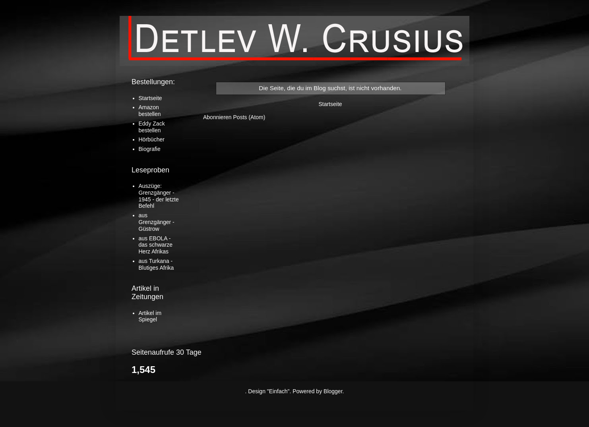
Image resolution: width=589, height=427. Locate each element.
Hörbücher (152, 139)
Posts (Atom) (249, 117)
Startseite (330, 104)
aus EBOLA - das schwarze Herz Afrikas (156, 245)
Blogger (333, 391)
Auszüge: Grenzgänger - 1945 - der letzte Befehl (159, 196)
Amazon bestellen (150, 110)
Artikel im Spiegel (150, 316)
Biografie (150, 149)
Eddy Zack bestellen (152, 126)
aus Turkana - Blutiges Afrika (156, 264)
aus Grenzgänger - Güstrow (156, 222)
